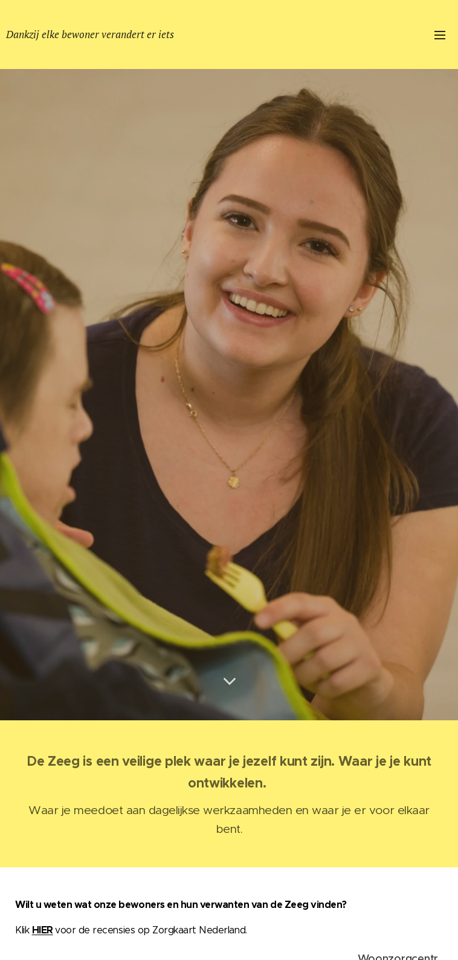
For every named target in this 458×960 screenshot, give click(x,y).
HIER (42, 930)
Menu (439, 35)
